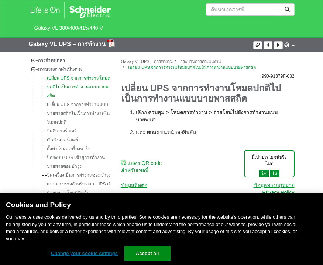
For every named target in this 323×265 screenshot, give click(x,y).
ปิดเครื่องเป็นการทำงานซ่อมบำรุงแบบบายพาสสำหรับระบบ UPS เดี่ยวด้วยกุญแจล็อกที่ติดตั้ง (82, 184)
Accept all (147, 253)
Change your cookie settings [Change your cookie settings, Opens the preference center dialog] (84, 253)
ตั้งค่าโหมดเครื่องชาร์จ (68, 148)
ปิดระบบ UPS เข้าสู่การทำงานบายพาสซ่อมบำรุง (76, 162)
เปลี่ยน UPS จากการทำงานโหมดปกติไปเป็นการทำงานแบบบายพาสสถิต (80, 86)
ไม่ (274, 173)
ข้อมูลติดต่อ (134, 185)
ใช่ (264, 173)
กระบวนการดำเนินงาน (60, 69)
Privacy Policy (278, 192)
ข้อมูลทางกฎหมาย (274, 185)
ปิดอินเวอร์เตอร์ (61, 131)
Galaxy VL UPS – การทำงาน (68, 44)
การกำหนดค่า (51, 60)
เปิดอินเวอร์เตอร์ (62, 139)
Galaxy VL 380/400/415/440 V (68, 28)
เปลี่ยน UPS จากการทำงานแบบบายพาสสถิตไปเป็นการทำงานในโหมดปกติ (78, 113)
